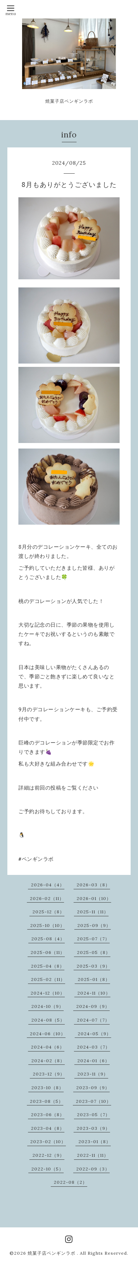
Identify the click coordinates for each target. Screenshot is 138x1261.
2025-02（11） (48, 979)
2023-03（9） (93, 1128)
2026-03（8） (93, 884)
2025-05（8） (93, 952)
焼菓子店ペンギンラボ (52, 1253)
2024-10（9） (47, 1006)
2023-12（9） (49, 1074)
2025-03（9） (93, 966)
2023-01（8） (94, 1141)
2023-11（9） (92, 1074)
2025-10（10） (47, 925)
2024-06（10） (48, 1033)
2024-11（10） (93, 993)
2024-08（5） (48, 1020)
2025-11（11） (93, 911)
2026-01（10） (94, 898)
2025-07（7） (93, 938)
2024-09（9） (93, 1006)
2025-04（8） (47, 966)
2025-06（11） (48, 952)
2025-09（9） (94, 925)
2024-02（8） (48, 1060)
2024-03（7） (93, 1047)
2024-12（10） (48, 993)
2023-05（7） (93, 1114)
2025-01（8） (94, 979)
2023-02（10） (48, 1141)
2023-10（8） (47, 1087)
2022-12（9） (48, 1155)
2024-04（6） (47, 1047)
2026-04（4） (47, 884)
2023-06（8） (47, 1114)
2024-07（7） (93, 1020)
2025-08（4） (48, 938)
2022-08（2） (70, 1182)
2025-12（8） (48, 911)
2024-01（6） (93, 1060)
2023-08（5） (46, 1101)
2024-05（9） (94, 1033)
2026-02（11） (47, 898)
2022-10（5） (47, 1169)
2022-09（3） (93, 1169)
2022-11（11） (93, 1155)
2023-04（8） (47, 1128)
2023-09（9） (93, 1087)
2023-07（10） (93, 1101)
